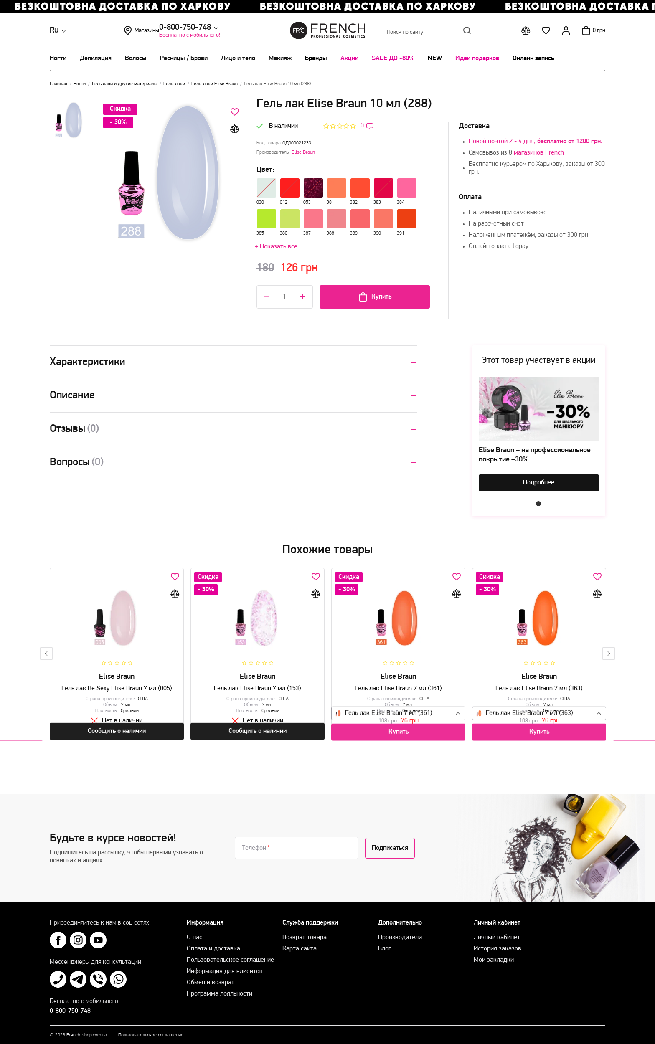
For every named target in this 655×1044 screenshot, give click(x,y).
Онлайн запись (533, 58)
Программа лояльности (219, 989)
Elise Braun (303, 152)
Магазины (202, 30)
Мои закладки (494, 956)
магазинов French (539, 153)
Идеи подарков (477, 58)
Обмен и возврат (210, 978)
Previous (46, 651)
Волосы (136, 58)
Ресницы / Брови (184, 58)
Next (608, 651)
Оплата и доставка (213, 944)
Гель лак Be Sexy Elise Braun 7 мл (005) (117, 685)
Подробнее (538, 482)
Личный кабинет (497, 933)
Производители (400, 933)
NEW (435, 58)
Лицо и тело (238, 58)
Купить (374, 297)
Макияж (280, 58)
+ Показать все (276, 246)
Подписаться (390, 844)
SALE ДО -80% (393, 58)
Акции (349, 58)
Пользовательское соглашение (230, 956)
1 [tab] (538, 503)
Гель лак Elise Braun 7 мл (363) (539, 685)
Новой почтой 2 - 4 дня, (535, 141)
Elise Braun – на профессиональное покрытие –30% (535, 455)
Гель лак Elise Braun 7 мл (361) (398, 685)
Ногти (58, 58)
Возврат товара (304, 933)
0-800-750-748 (119, 27)
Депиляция (96, 58)
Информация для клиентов (225, 967)
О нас (194, 933)
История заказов (497, 944)
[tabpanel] (538, 433)
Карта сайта (299, 944)
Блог (384, 944)
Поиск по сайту (429, 30)
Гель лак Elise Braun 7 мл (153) (257, 685)
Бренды (316, 58)
